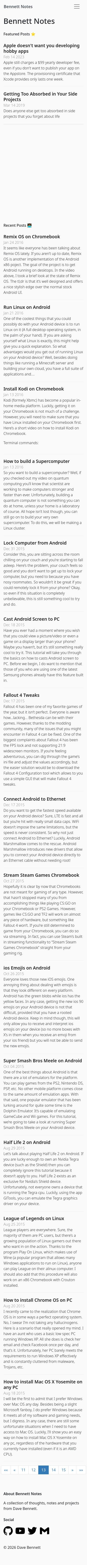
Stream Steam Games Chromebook (41, 875)
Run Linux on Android (26, 307)
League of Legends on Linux (33, 1218)
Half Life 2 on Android (26, 1142)
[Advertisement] (43, 171)
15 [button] (63, 1469)
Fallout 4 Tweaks (21, 695)
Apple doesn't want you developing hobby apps (41, 48)
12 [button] (33, 1469)
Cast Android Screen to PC (31, 619)
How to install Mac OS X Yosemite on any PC (42, 1384)
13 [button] (43, 1469)
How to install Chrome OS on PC (37, 1300)
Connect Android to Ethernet (34, 799)
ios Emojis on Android (26, 968)
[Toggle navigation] (76, 6)
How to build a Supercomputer (36, 461)
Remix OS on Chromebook (31, 236)
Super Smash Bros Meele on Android (42, 1060)
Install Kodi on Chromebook (33, 389)
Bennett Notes (18, 6)
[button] (6, 1470)
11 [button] (23, 1469)
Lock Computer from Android (35, 543)
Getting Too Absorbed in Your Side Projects (40, 96)
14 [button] (54, 1469)
